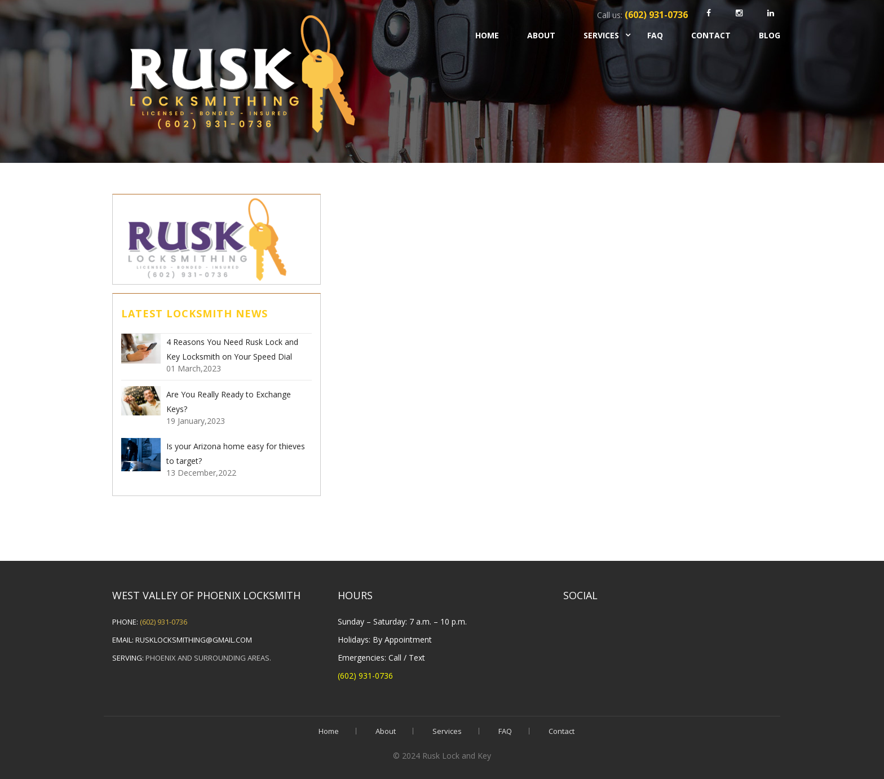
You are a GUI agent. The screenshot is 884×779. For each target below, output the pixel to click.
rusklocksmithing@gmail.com (193, 640)
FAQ (655, 35)
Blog (769, 35)
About (541, 35)
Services (601, 35)
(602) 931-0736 (163, 622)
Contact (711, 35)
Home (487, 35)
